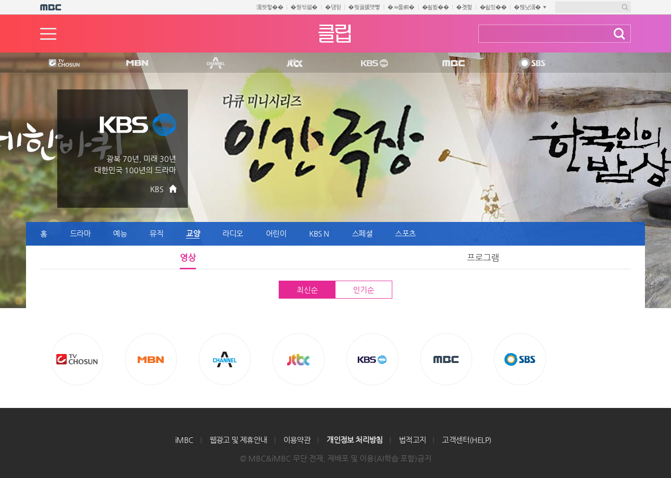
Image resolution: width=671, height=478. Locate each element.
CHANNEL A (216, 63)
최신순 (307, 289)
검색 (619, 34)
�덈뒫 (333, 7)
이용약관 (297, 439)
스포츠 (405, 233)
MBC (451, 63)
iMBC (184, 439)
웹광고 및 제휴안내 (238, 439)
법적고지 (412, 439)
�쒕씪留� (304, 7)
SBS (531, 63)
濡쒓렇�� (269, 7)
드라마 (80, 233)
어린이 (276, 233)
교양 (193, 233)
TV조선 (56, 63)
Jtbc (295, 63)
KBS (373, 63)
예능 (120, 233)
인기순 (363, 289)
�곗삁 (464, 7)
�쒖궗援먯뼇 (364, 7)
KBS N (319, 233)
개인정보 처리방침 (355, 439)
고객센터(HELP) (466, 439)
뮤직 (156, 233)
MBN (136, 63)
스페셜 (362, 233)
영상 (188, 257)
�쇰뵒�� (435, 7)
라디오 (232, 233)
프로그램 (483, 257)
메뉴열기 (48, 34)
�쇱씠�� (493, 7)
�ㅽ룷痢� (401, 7)
